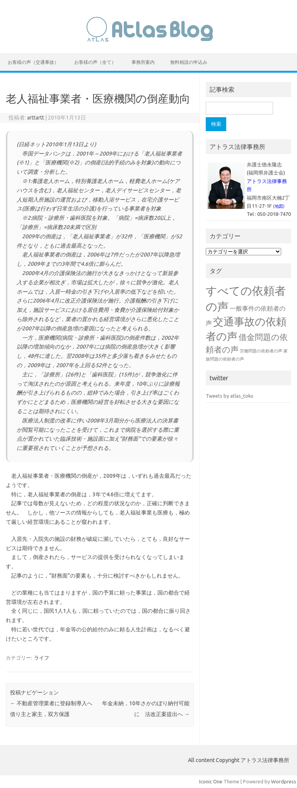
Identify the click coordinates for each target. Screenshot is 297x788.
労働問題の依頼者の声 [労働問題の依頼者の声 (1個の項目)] (261, 351)
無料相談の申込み (188, 62)
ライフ (41, 657)
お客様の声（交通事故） (33, 62)
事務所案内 (143, 62)
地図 (279, 206)
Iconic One (210, 781)
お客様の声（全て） (95, 62)
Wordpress (283, 781)
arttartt (35, 118)
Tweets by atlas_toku (229, 395)
